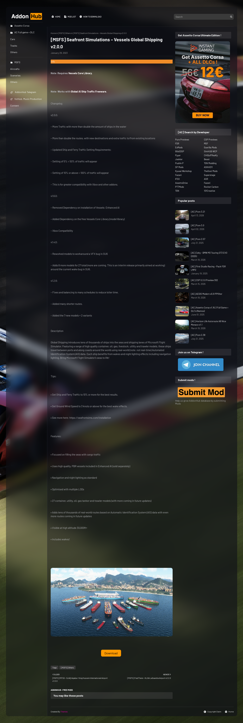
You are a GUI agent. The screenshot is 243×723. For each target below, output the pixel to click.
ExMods (179, 147)
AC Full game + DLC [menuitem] (22, 32)
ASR (206, 179)
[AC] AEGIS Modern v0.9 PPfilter (206, 293)
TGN (177, 190)
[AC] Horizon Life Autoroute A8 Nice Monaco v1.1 (208, 323)
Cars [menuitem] (12, 39)
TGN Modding (210, 163)
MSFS (15, 62)
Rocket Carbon (211, 186)
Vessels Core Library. (80, 73)
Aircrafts (15, 68)
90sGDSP (179, 151)
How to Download (90, 16)
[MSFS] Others (64, 33)
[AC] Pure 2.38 (198, 335)
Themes (64, 711)
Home (55, 16)
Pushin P (179, 163)
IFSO (177, 179)
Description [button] (57, 330)
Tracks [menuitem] (13, 45)
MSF (206, 143)
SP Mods (179, 167)
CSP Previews (210, 139)
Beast (207, 159)
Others (13, 81)
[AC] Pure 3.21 (198, 211)
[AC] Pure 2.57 (198, 239)
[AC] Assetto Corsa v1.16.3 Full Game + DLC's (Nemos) (209, 309)
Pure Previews (182, 139)
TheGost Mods (210, 171)
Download (111, 653)
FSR (177, 143)
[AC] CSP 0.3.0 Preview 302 (204, 280)
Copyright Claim (212, 711)
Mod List (70, 16)
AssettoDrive (181, 183)
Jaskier (179, 159)
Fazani (178, 175)
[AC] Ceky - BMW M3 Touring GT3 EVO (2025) (209, 254)
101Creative (209, 190)
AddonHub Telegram (23, 92)
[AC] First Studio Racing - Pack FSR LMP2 (208, 268)
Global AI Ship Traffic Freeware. (89, 91)
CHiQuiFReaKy (211, 155)
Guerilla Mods (210, 147)
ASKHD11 (208, 167)
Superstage (209, 175)
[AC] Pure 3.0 (197, 225)
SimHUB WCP (210, 151)
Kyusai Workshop (183, 171)
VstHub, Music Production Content (26, 102)
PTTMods (179, 186)
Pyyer (178, 155)
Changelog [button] (56, 103)
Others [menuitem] (13, 52)
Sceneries (15, 75)
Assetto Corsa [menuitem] (19, 25)
